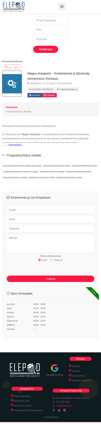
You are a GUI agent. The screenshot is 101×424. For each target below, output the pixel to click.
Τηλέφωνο (56, 260)
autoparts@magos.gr (67, 89)
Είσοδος (76, 366)
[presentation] (28, 269)
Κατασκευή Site (21, 401)
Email (42, 260)
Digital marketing (22, 396)
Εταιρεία (76, 371)
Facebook (34, 95)
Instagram (49, 95)
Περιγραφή (12, 107)
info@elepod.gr (64, 406)
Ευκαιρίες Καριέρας (81, 380)
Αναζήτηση (45, 49)
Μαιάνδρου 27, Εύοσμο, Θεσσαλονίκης (49, 83)
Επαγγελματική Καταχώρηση (28, 410)
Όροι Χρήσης (78, 376)
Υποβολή (50, 279)
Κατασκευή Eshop (23, 405)
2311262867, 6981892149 (41, 89)
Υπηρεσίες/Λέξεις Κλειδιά (18, 111)
